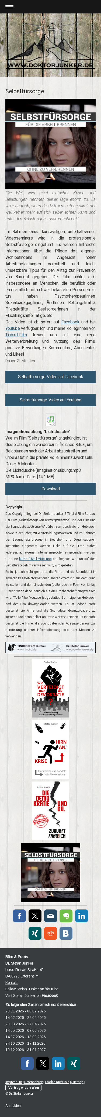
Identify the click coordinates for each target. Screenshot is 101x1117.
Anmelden (12, 1106)
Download (50, 488)
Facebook (70, 321)
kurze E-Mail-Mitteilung (35, 559)
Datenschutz (33, 1082)
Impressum (13, 1082)
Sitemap (77, 1082)
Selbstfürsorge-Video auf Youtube (50, 399)
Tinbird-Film (16, 334)
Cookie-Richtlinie (57, 1082)
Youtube (12, 328)
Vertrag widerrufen (23, 1088)
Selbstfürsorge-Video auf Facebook (50, 376)
